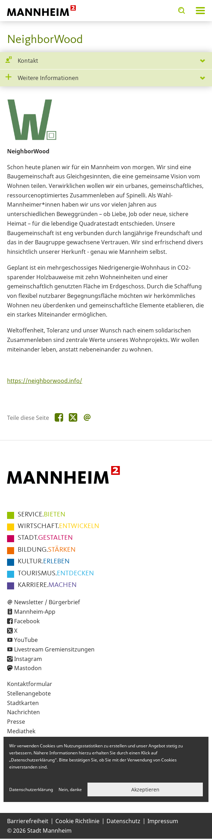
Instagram (28, 659)
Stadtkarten (23, 703)
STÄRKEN (46, 549)
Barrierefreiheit (27, 821)
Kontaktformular (29, 684)
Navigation (200, 10)
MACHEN (47, 585)
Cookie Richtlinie (77, 821)
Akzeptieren (145, 789)
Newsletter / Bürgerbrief (47, 602)
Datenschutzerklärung (31, 789)
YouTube (26, 640)
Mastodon (28, 668)
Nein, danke (70, 789)
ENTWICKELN (58, 526)
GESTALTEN (45, 537)
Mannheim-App (34, 612)
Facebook (27, 621)
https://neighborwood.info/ (44, 381)
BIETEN (41, 514)
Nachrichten (23, 712)
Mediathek (21, 731)
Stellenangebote (29, 693)
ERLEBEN (43, 561)
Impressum (162, 821)
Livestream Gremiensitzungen (54, 649)
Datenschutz (123, 821)
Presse (16, 721)
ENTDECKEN (56, 573)
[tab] (106, 60)
